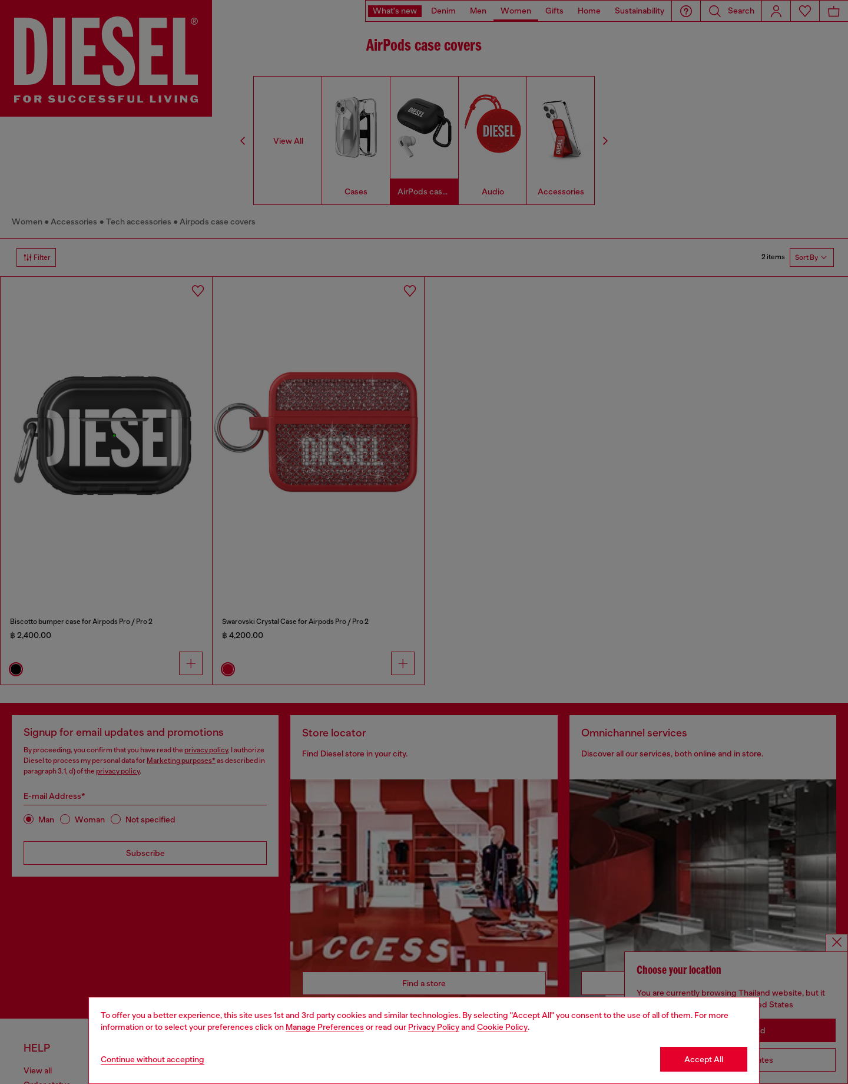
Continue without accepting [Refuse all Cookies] (152, 1059)
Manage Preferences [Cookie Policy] (325, 1027)
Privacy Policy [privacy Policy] (433, 1027)
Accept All (703, 1059)
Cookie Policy (502, 1027)
